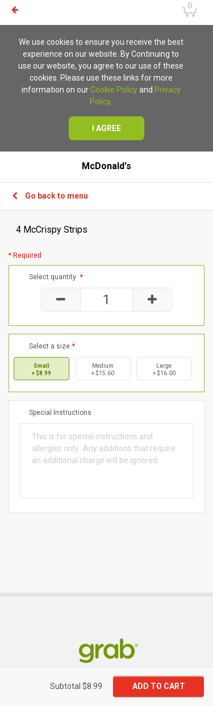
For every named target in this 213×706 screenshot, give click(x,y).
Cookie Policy (113, 89)
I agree (106, 128)
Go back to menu (50, 195)
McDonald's (106, 166)
